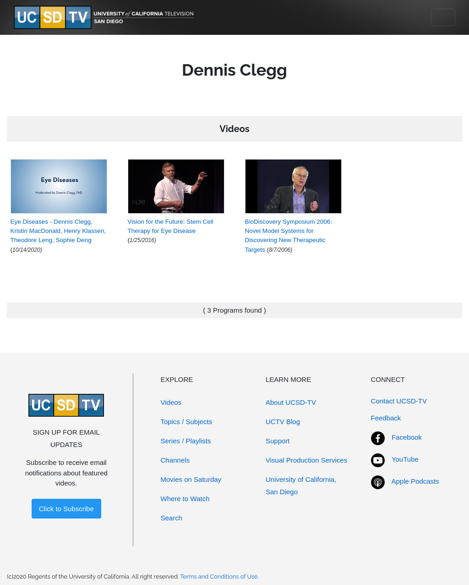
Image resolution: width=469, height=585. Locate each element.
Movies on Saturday (191, 479)
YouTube (405, 459)
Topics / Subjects (187, 421)
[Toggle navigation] (443, 17)
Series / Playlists (186, 441)
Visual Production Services (306, 460)
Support (278, 441)
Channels (175, 460)
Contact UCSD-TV (399, 401)
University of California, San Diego (301, 485)
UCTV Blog (283, 421)
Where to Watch (185, 498)
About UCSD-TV (291, 402)
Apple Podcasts (415, 481)
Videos (171, 402)
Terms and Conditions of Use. (219, 576)
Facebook (407, 437)
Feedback (386, 418)
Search (172, 518)
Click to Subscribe (66, 509)
